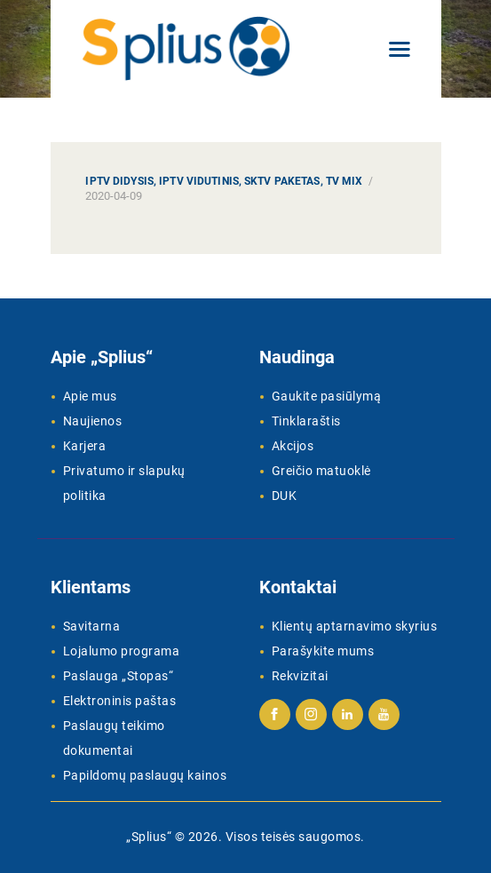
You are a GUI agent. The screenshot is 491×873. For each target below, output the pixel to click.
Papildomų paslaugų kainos (145, 775)
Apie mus (90, 396)
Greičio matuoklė (321, 471)
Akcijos (293, 446)
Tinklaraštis (306, 421)
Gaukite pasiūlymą (327, 396)
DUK (284, 495)
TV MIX (344, 181)
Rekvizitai (300, 676)
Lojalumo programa (121, 651)
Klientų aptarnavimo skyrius (355, 626)
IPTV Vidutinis (199, 181)
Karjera (85, 446)
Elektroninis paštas (120, 701)
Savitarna (92, 626)
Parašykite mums (323, 651)
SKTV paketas (282, 181)
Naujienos (93, 421)
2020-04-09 (113, 195)
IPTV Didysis (119, 181)
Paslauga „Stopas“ (118, 676)
